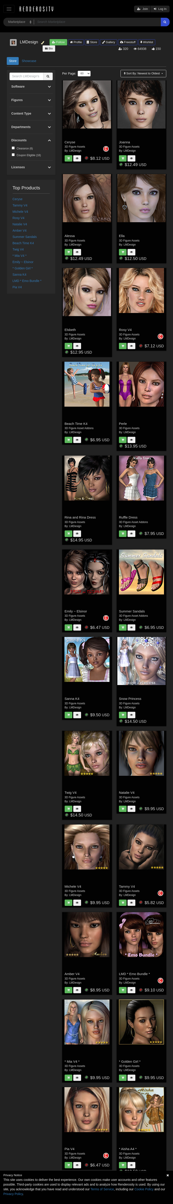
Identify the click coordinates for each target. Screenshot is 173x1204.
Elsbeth (70, 330)
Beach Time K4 (23, 243)
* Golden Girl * (23, 268)
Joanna (124, 142)
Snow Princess (130, 699)
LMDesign (75, 150)
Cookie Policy (144, 1189)
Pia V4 (17, 287)
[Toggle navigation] (8, 9)
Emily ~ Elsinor (23, 262)
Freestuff (128, 42)
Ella (122, 236)
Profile (76, 42)
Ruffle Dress (128, 517)
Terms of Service (102, 1189)
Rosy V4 (19, 218)
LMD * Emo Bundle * (27, 281)
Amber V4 (20, 230)
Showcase (29, 61)
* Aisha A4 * (128, 1149)
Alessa (70, 236)
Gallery (108, 42)
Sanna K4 (20, 274)
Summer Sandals (25, 237)
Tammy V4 (20, 205)
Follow (58, 42)
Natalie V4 (20, 224)
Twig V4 (18, 249)
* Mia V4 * (20, 255)
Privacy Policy (13, 1194)
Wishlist (146, 42)
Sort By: (142, 73)
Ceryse (18, 199)
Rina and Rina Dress (80, 517)
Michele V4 (20, 211)
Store (92, 42)
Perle (123, 424)
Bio (49, 48)
